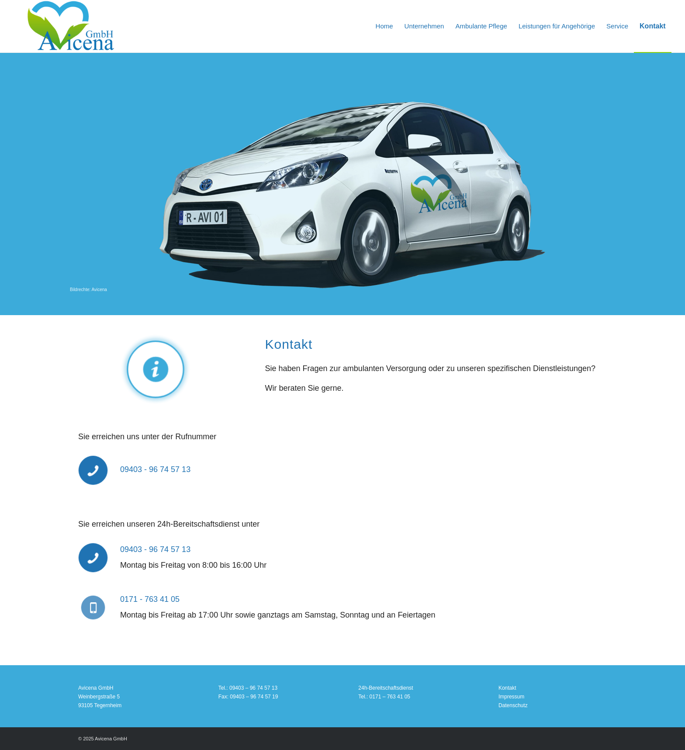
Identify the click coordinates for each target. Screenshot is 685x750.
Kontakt (507, 688)
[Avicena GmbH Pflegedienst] (71, 26)
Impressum (511, 697)
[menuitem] (384, 26)
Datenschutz (513, 705)
